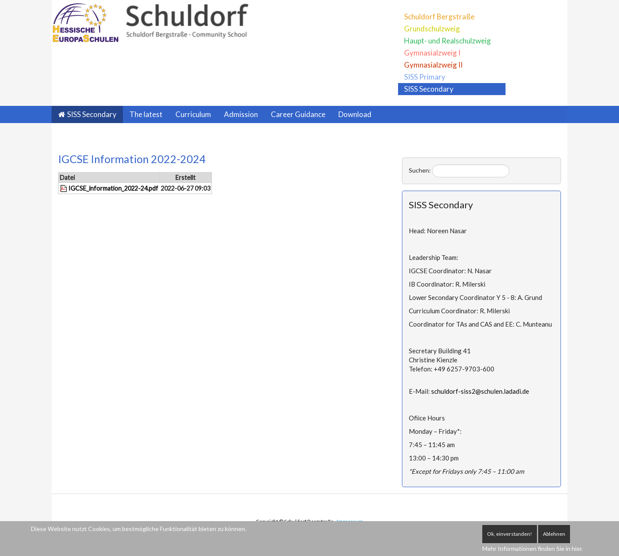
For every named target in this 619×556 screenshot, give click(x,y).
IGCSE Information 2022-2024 (132, 158)
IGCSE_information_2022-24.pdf (113, 188)
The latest (145, 114)
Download (354, 114)
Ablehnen (554, 534)
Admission (241, 114)
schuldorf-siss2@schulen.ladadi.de (480, 391)
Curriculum (193, 114)
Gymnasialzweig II (433, 64)
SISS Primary (424, 76)
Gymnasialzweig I (432, 52)
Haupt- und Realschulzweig (447, 40)
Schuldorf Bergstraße (439, 16)
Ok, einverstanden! (509, 534)
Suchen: (420, 170)
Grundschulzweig (432, 28)
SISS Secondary (429, 88)
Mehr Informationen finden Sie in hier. (532, 548)
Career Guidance (298, 114)
